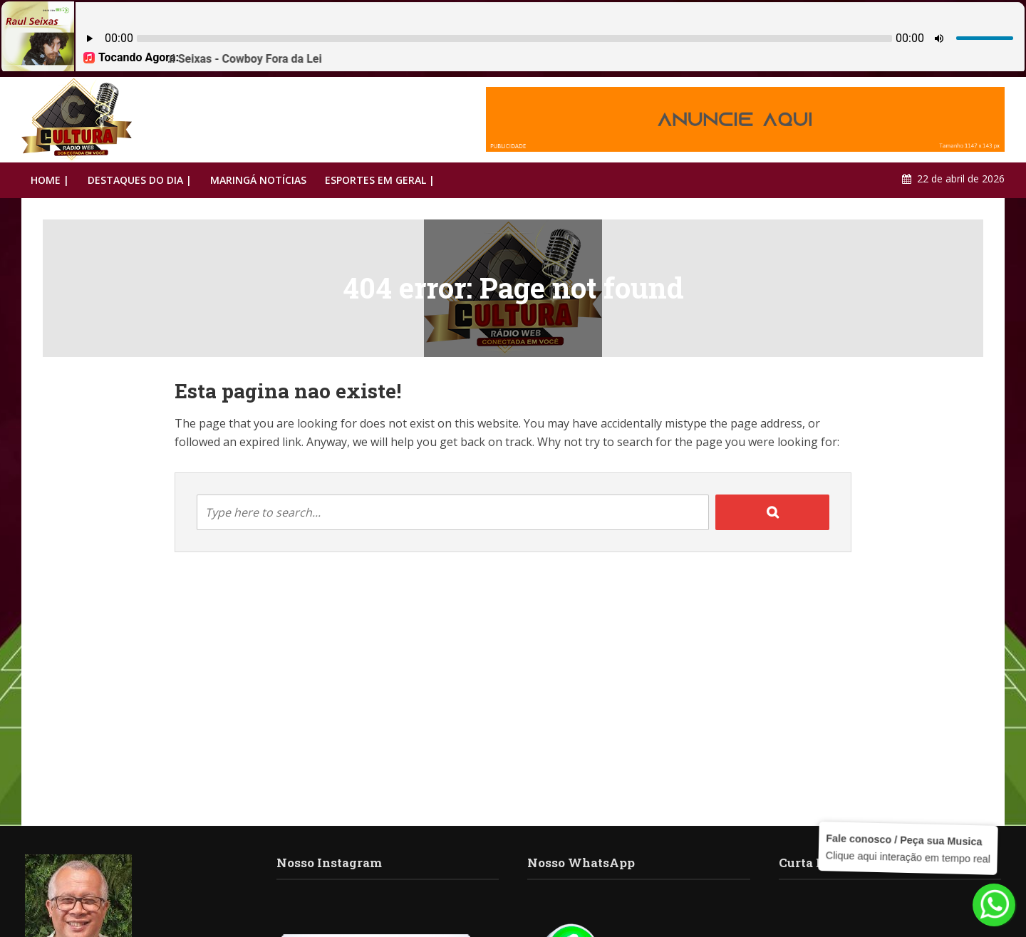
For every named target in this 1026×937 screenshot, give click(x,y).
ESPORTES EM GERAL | (380, 180)
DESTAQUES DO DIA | (140, 180)
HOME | (50, 180)
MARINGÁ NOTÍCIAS (258, 180)
